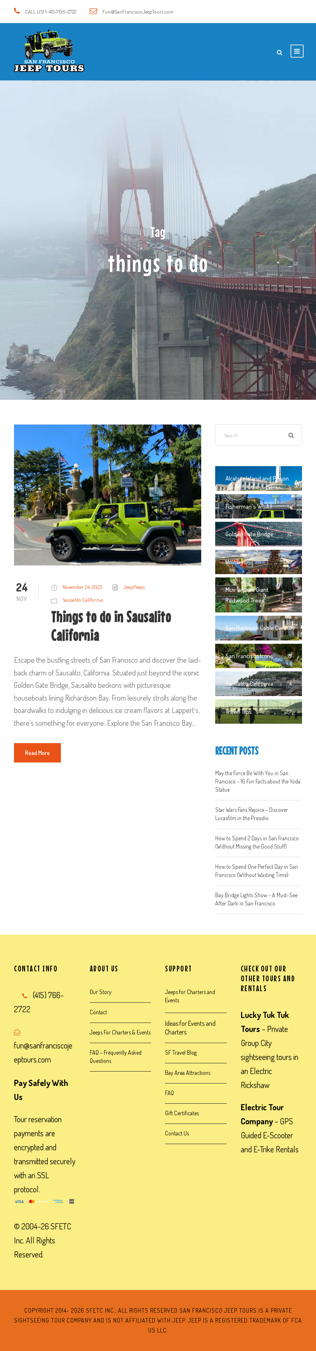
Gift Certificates (182, 1112)
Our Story (101, 991)
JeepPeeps (134, 587)
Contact (98, 1012)
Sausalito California (83, 599)
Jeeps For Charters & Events (120, 1032)
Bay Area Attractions (187, 1072)
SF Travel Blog (181, 1052)
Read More (37, 752)
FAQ (169, 1092)
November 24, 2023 (82, 587)
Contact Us (177, 1133)
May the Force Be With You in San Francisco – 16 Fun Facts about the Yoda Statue (257, 781)
